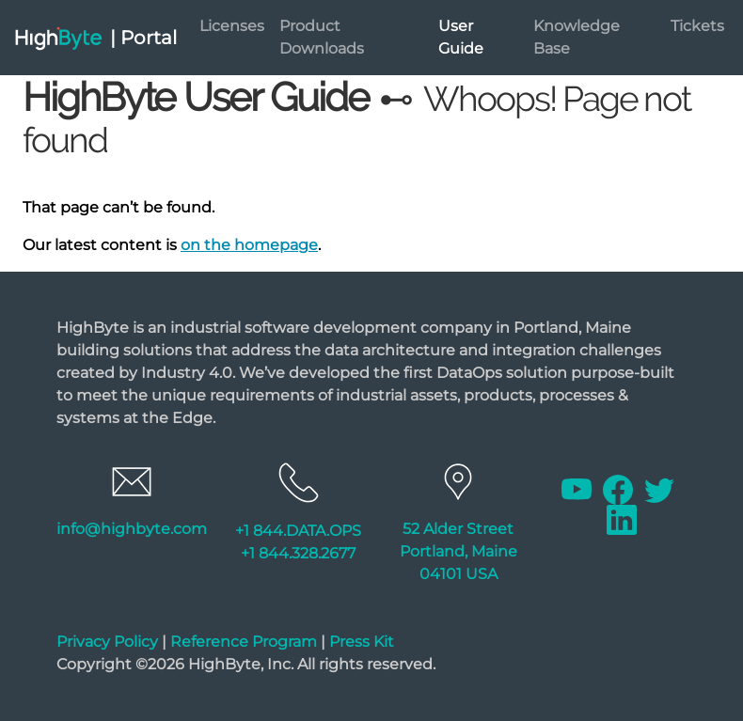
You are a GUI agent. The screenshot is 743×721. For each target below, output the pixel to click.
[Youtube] (578, 489)
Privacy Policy (107, 641)
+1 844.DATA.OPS (298, 531)
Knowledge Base (576, 37)
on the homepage (249, 245)
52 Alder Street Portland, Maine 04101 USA (458, 551)
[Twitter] (659, 489)
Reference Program (243, 641)
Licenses (231, 26)
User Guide (460, 37)
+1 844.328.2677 (298, 553)
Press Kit (361, 641)
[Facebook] (620, 489)
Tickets (697, 26)
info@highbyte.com (131, 529)
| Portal (143, 37)
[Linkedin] (622, 519)
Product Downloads (321, 37)
